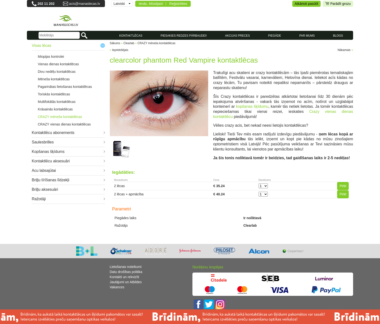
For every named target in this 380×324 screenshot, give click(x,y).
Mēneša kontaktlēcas (54, 79)
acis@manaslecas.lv (84, 4)
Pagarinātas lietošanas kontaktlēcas (65, 87)
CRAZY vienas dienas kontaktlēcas (64, 124)
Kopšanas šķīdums (48, 152)
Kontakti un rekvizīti (124, 277)
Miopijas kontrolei (51, 56)
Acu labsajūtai (44, 170)
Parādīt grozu (338, 4)
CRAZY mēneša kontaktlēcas (60, 117)
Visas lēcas (41, 45)
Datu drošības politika (126, 272)
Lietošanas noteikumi (126, 267)
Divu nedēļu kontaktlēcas (57, 72)
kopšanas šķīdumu (252, 106)
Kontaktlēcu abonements (53, 133)
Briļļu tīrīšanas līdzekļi (50, 180)
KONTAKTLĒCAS (130, 35)
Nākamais (344, 50)
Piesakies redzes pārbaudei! (183, 35)
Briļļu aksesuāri (45, 189)
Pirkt (343, 186)
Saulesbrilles (43, 142)
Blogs (338, 35)
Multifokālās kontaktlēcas (57, 102)
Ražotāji (39, 199)
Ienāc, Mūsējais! (151, 3)
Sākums (115, 43)
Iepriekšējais (120, 50)
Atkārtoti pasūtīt (306, 4)
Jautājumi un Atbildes (126, 282)
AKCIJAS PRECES (237, 35)
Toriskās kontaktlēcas (54, 94)
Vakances (117, 287)
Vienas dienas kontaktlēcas (58, 64)
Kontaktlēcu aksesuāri (51, 161)
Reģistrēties (178, 3)
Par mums (307, 35)
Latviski (119, 4)
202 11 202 (46, 4)
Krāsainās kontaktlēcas (55, 109)
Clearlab (128, 43)
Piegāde (274, 35)
